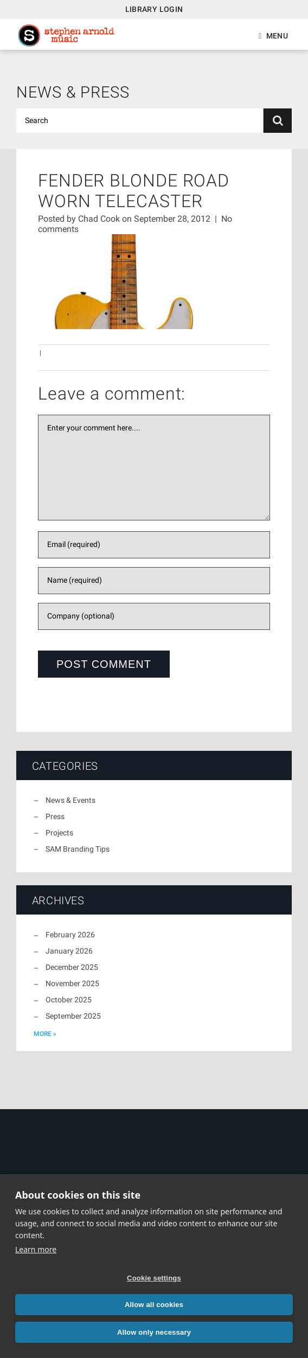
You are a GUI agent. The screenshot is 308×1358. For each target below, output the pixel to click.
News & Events (70, 800)
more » (45, 1034)
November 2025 (72, 983)
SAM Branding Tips (78, 849)
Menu (277, 35)
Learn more (35, 1249)
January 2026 (69, 951)
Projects (59, 832)
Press (55, 816)
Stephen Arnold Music (66, 35)
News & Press (73, 92)
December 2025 (72, 967)
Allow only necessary (154, 1332)
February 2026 (70, 934)
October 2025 (69, 999)
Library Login (154, 9)
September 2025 (73, 1016)
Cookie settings (154, 1278)
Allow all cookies (154, 1305)
